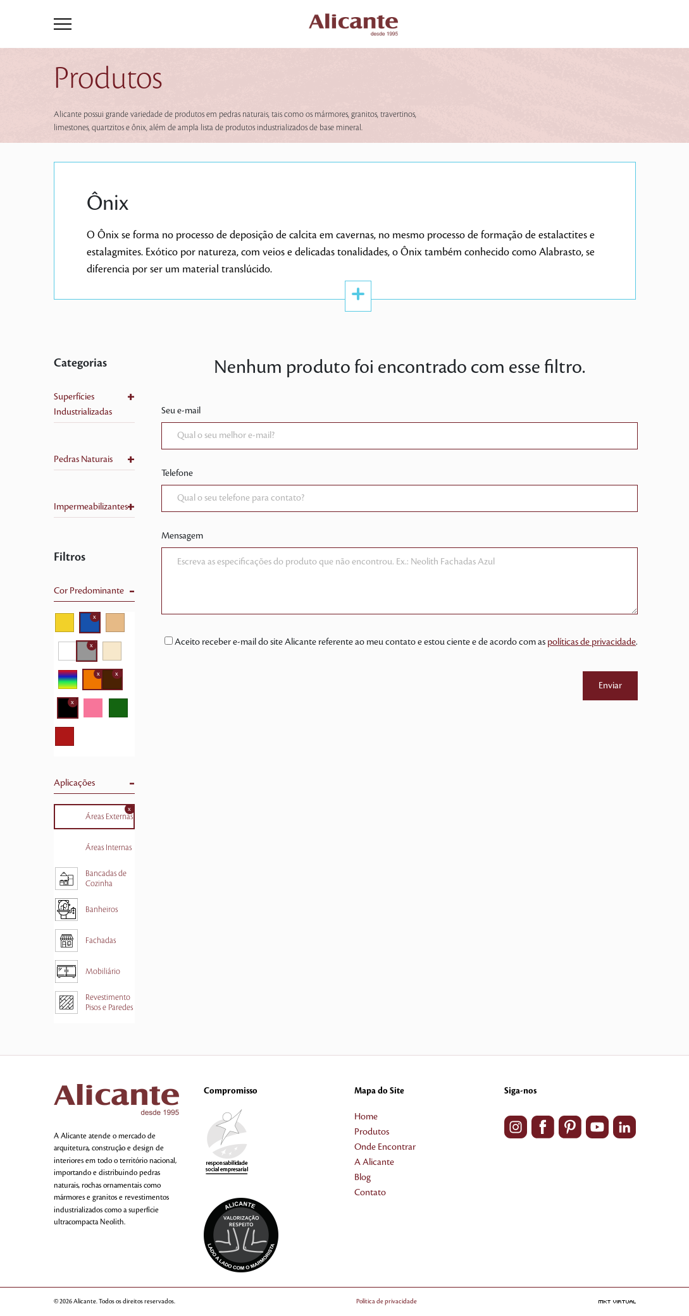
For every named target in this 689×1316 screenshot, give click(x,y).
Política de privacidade (386, 1301)
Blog (362, 1178)
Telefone (177, 473)
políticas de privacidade (591, 642)
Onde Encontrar (385, 1147)
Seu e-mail (181, 411)
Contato (370, 1193)
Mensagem (182, 536)
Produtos (371, 1132)
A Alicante (374, 1162)
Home (366, 1117)
